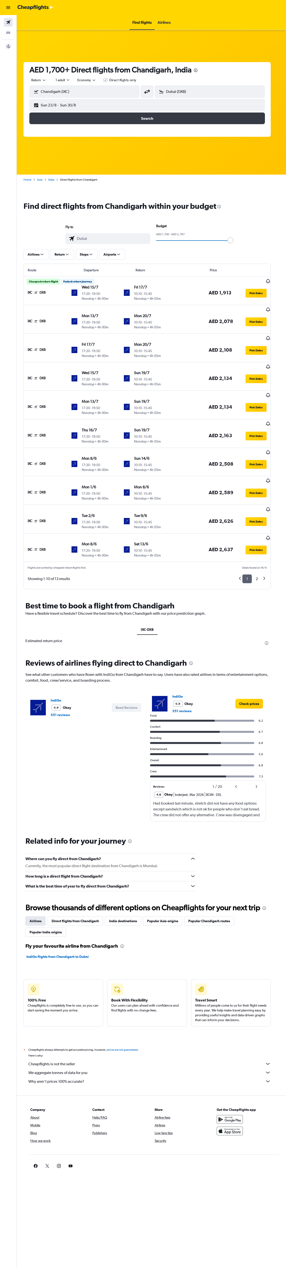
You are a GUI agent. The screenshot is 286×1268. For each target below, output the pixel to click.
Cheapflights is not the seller (154, 1027)
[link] (253, 667)
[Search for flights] (8, 22)
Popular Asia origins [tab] (167, 885)
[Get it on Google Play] (232, 1083)
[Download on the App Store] (232, 1094)
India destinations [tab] (127, 885)
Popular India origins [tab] (50, 896)
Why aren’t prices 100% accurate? (154, 1045)
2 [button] (261, 542)
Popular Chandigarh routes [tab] (213, 885)
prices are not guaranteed (126, 1013)
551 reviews (64, 678)
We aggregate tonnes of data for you (154, 1036)
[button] (8, 7)
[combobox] (91, 80)
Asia (44, 179)
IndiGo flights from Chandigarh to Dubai (62, 920)
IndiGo (60, 664)
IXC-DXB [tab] (151, 593)
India (56, 179)
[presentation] (200, 70)
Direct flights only (127, 80)
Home (32, 179)
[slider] (235, 240)
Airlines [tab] (40, 885)
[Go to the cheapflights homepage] (35, 7)
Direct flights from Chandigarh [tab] (79, 885)
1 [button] (251, 542)
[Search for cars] (8, 32)
